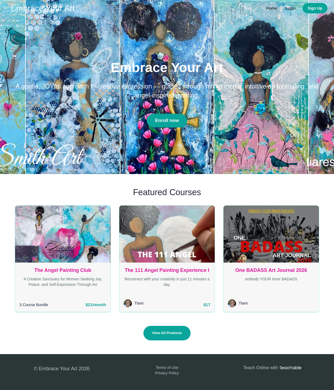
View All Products (167, 333)
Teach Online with (272, 367)
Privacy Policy (167, 373)
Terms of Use (167, 367)
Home (271, 8)
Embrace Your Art (43, 8)
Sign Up (315, 8)
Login (290, 8)
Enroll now (167, 120)
